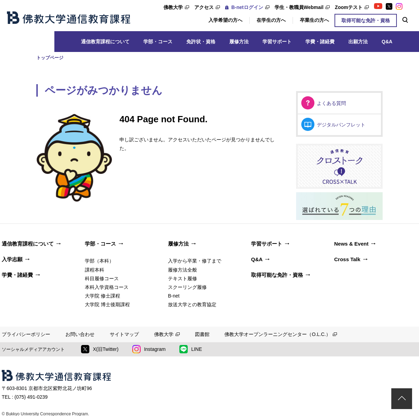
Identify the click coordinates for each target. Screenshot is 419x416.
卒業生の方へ (314, 20)
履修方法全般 (182, 270)
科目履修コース (102, 278)
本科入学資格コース (106, 287)
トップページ (49, 57)
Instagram (149, 349)
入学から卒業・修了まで (194, 261)
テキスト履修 (182, 278)
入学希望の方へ (225, 20)
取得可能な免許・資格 (365, 20)
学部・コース (157, 41)
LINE (190, 349)
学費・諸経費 (320, 41)
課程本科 (94, 270)
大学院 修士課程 (102, 296)
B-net (173, 296)
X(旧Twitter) (99, 349)
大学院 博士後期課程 (107, 304)
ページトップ (401, 398)
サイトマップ (124, 334)
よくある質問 (331, 103)
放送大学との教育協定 (192, 304)
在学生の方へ (271, 20)
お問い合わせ (80, 334)
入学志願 (12, 259)
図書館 (202, 334)
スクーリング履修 (187, 287)
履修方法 (239, 41)
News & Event (351, 244)
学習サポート (277, 41)
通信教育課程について (105, 41)
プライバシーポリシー (26, 334)
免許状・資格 (200, 41)
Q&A (387, 41)
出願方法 (358, 41)
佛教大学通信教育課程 (68, 17)
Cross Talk (347, 259)
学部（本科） (99, 261)
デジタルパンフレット (341, 124)
